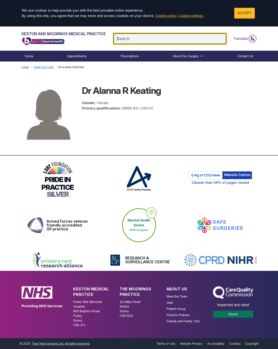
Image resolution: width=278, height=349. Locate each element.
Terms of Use (165, 344)
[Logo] (64, 38)
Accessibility (216, 344)
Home (29, 56)
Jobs (169, 303)
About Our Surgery (188, 56)
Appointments (77, 56)
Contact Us (245, 56)
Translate (244, 39)
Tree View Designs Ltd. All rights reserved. (61, 344)
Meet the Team (176, 296)
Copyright (252, 344)
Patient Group (176, 309)
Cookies (235, 344)
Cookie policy (166, 16)
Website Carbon (237, 175)
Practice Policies (178, 315)
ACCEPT (244, 13)
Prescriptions (130, 56)
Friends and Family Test (182, 321)
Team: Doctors (43, 67)
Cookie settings (190, 16)
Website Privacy (191, 344)
